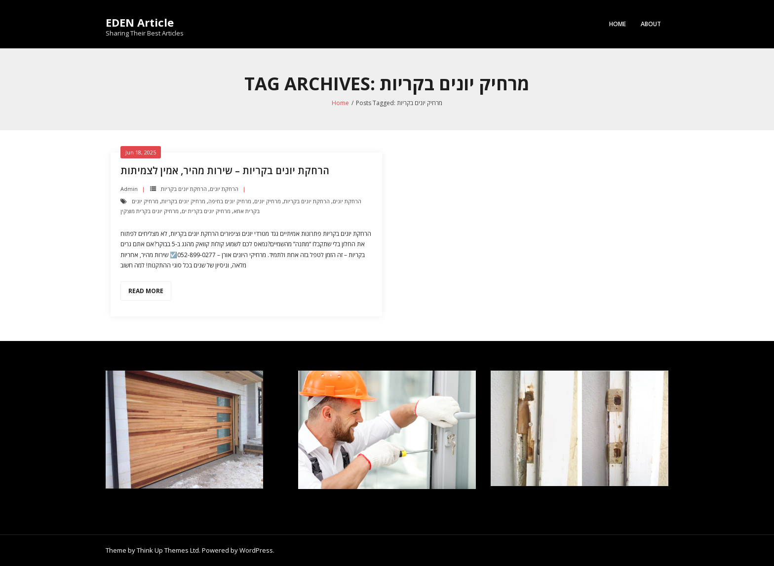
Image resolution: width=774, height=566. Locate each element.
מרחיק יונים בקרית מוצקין (149, 211)
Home (617, 24)
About (651, 24)
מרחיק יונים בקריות (183, 201)
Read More (145, 291)
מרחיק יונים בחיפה (229, 201)
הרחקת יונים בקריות (184, 188)
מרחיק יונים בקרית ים (206, 211)
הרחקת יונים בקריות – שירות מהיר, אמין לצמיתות (224, 170)
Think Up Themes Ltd (168, 550)
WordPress (256, 550)
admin (129, 188)
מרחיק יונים (267, 201)
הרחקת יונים (224, 188)
